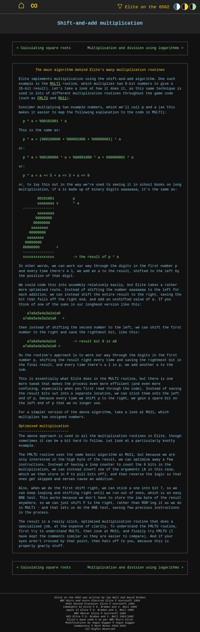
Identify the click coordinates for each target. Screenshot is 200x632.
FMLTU (42, 98)
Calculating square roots (46, 48)
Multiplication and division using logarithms (133, 48)
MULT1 (55, 84)
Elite (142, 7)
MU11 (62, 98)
